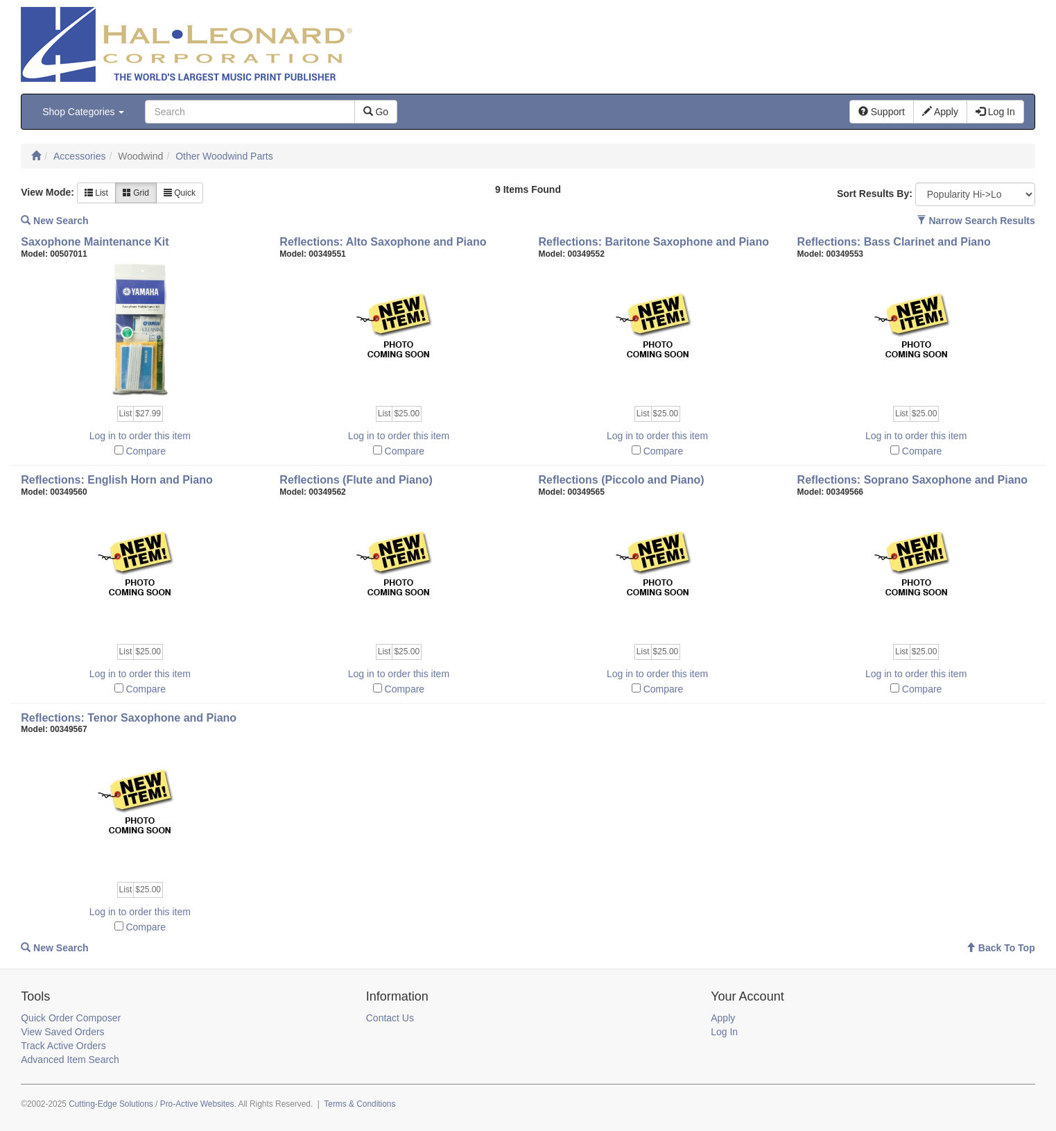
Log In (724, 1031)
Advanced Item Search (70, 1059)
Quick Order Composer (71, 1017)
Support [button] (881, 111)
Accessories (79, 156)
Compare (145, 451)
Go (376, 111)
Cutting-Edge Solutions (111, 1104)
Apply (723, 1017)
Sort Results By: (874, 193)
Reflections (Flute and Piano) (355, 480)
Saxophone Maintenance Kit (94, 242)
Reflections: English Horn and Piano (116, 480)
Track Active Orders (63, 1045)
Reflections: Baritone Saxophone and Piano (653, 242)
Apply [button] (940, 111)
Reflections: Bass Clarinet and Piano (894, 242)
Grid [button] (136, 193)
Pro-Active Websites (197, 1104)
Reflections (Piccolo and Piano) (621, 480)
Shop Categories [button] (83, 111)
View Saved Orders (62, 1031)
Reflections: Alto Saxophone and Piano (382, 242)
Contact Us (390, 1017)
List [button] (96, 193)
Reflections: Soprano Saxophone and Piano (912, 480)
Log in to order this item (140, 435)
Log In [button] (995, 111)
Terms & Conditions (359, 1104)
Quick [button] (180, 193)
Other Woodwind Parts (224, 156)
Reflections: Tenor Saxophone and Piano (128, 718)
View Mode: (47, 192)
